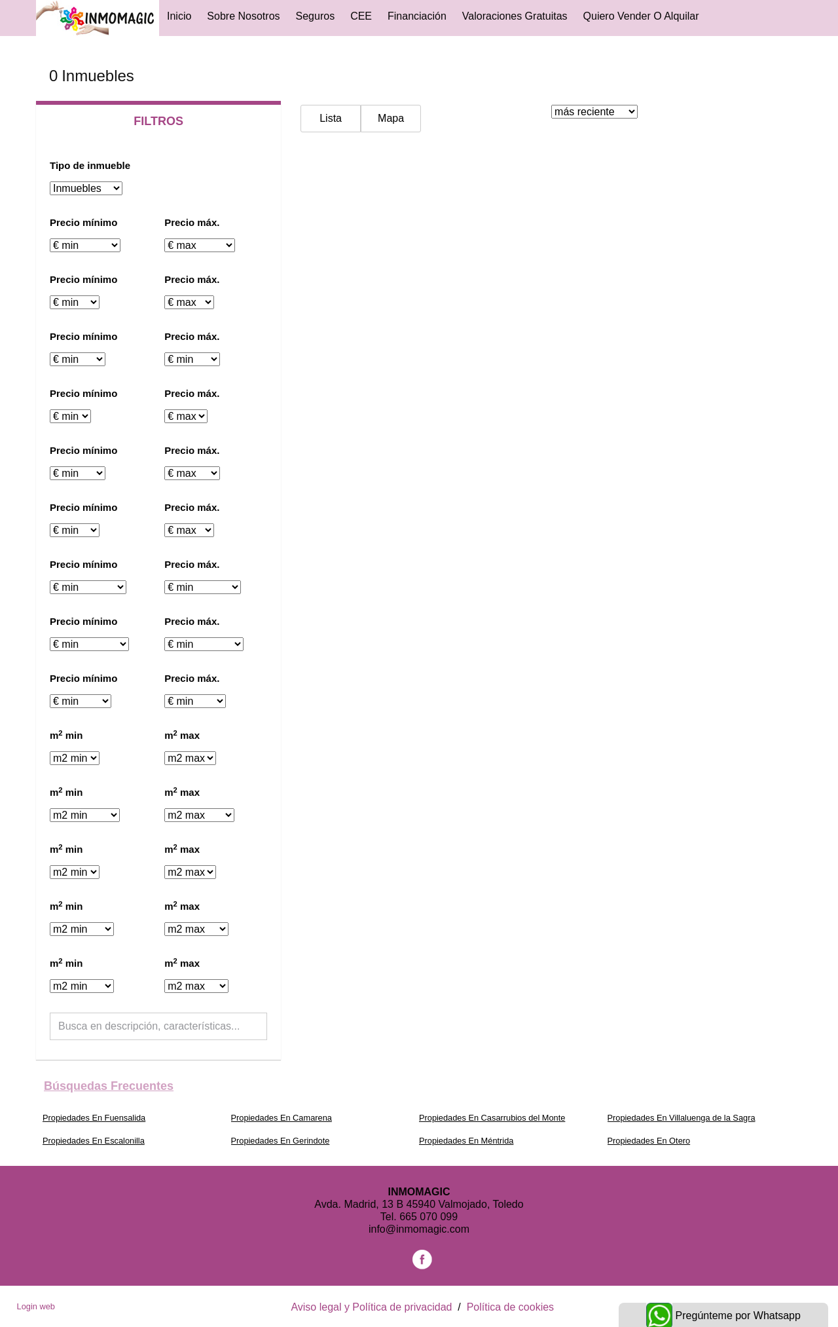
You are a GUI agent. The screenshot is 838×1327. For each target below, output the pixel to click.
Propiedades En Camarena (281, 1118)
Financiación (417, 16)
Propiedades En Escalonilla (94, 1141)
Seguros (315, 16)
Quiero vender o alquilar (641, 16)
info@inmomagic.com (419, 1229)
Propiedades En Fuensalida (94, 1118)
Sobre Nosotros (243, 16)
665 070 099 (428, 1216)
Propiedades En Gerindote (280, 1141)
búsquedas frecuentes (108, 1086)
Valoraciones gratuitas (515, 16)
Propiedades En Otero (649, 1141)
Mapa (391, 118)
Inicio (179, 16)
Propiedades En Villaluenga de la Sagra (682, 1118)
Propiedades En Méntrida (466, 1141)
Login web (36, 1306)
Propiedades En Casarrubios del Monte (492, 1118)
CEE (361, 16)
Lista (330, 118)
